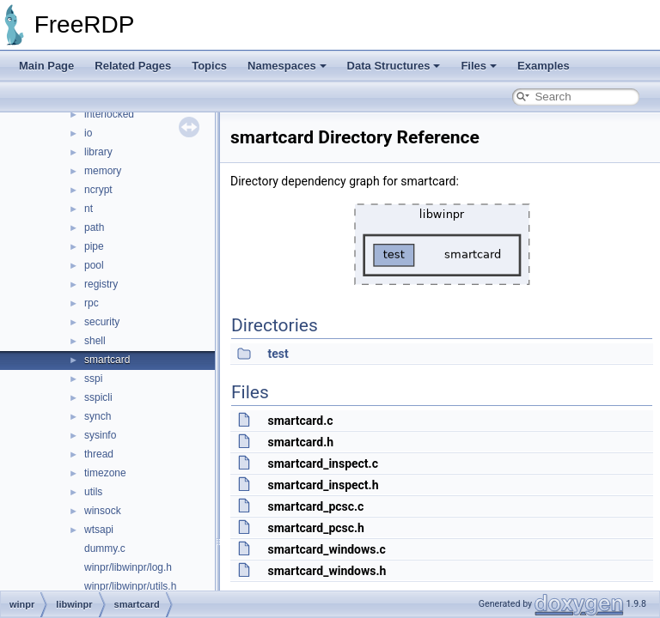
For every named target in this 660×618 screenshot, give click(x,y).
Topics (209, 65)
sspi (93, 379)
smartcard (107, 360)
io (88, 133)
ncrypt (98, 190)
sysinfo (100, 435)
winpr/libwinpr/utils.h (130, 586)
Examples (543, 65)
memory (102, 171)
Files (479, 65)
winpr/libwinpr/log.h (128, 567)
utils (93, 492)
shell (95, 341)
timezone (105, 473)
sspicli (98, 397)
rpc (91, 303)
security (101, 322)
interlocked (109, 114)
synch (97, 416)
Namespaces (287, 65)
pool (94, 265)
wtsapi (98, 530)
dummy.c (104, 548)
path (94, 227)
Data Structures (394, 65)
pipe (94, 246)
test (277, 353)
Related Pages (133, 65)
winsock (102, 511)
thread (98, 454)
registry (101, 284)
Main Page (46, 65)
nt (88, 209)
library (98, 152)
